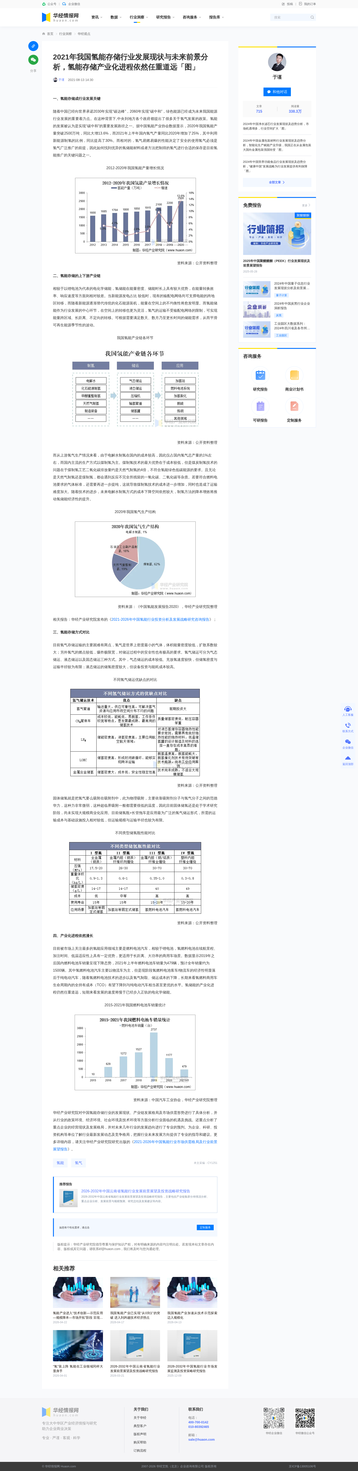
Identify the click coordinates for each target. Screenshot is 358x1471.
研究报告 (163, 17)
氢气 (78, 1163)
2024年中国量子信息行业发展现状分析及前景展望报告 (292, 288)
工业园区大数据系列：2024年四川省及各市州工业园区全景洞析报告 (292, 328)
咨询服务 (190, 17)
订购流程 (140, 1450)
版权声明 (140, 1434)
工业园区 (281, 335)
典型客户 (140, 1426)
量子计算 (281, 295)
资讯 (95, 17)
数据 (114, 17)
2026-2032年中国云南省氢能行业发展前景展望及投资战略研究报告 (135, 1191)
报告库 (214, 17)
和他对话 (277, 92)
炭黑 (279, 315)
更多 (306, 205)
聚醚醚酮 (303, 215)
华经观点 (84, 33)
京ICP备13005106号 (302, 1466)
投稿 (287, 4)
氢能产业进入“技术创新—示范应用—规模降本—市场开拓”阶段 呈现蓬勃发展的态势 (78, 1317)
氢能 (60, 1163)
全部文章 (277, 182)
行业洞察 (137, 17)
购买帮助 (140, 1442)
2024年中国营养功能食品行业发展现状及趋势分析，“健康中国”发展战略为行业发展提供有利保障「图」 (275, 166)
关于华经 (140, 1417)
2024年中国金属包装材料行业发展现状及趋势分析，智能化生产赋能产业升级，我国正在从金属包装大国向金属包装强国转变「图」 (277, 145)
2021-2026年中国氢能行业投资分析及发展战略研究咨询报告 (160, 619)
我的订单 (307, 4)
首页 (50, 33)
